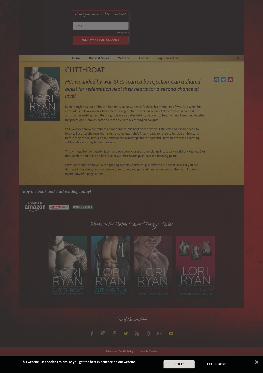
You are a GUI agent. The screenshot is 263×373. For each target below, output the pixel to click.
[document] (131, 186)
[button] (256, 363)
